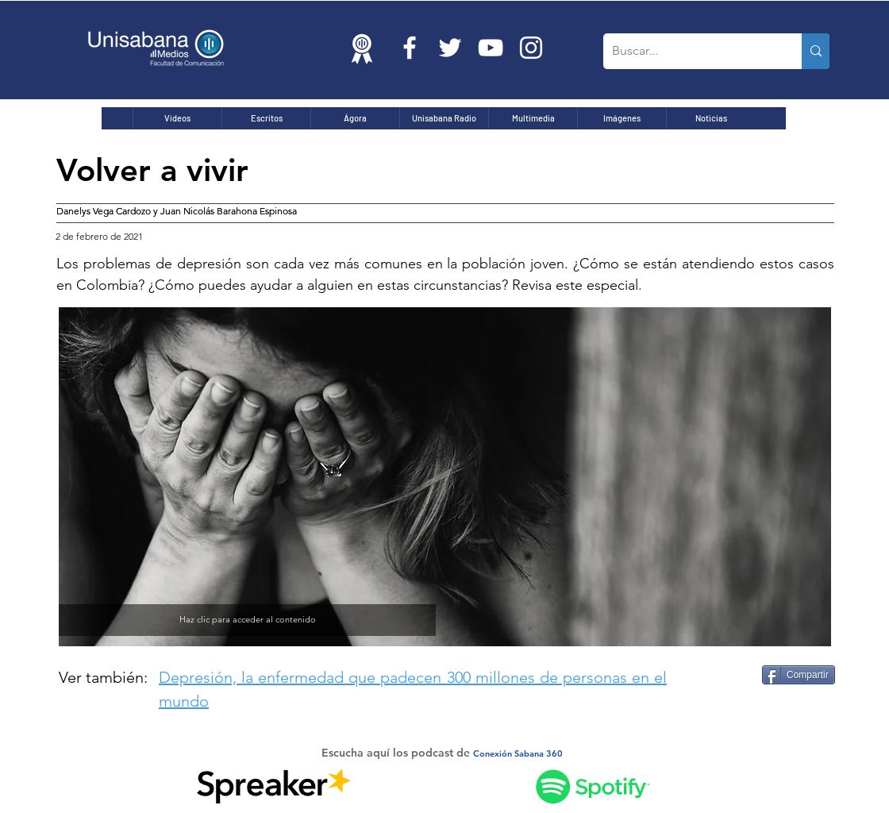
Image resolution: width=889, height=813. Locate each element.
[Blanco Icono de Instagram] (531, 48)
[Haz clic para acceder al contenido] (247, 620)
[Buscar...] (690, 51)
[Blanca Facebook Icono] (409, 48)
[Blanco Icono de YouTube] (490, 48)
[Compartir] (798, 674)
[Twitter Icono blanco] (450, 48)
